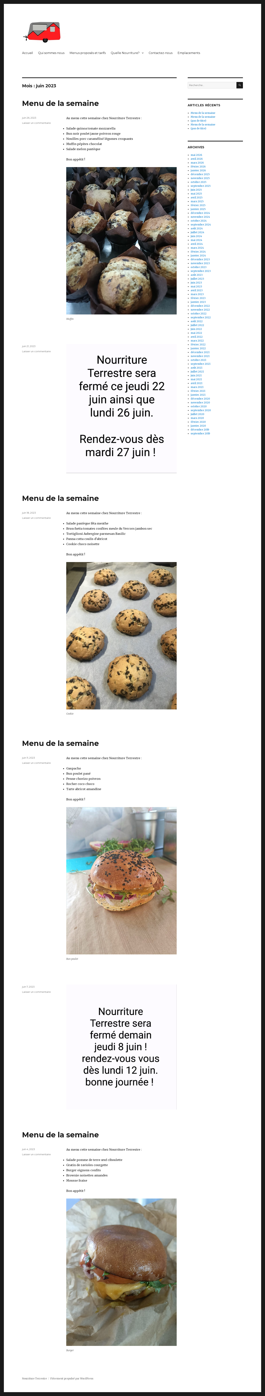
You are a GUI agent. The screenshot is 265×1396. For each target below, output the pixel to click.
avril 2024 (197, 244)
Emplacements (189, 53)
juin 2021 (196, 375)
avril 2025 (196, 197)
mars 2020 (197, 418)
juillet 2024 (197, 232)
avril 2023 (197, 290)
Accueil (27, 53)
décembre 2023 (200, 259)
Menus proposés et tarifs (88, 53)
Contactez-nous (160, 53)
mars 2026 (197, 162)
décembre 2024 (200, 213)
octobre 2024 (199, 220)
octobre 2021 (198, 360)
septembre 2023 (201, 271)
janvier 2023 (198, 302)
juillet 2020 (197, 414)
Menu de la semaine (60, 103)
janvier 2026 (198, 170)
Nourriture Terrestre (34, 1378)
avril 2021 (196, 383)
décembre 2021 (200, 352)
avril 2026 (197, 158)
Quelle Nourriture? (125, 53)
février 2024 (198, 251)
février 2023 (198, 298)
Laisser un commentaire (36, 122)
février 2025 (198, 205)
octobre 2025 (198, 182)
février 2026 (198, 166)
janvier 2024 (198, 255)
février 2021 (198, 391)
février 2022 (198, 344)
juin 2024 (196, 236)
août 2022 (197, 321)
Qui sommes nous (51, 53)
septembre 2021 (200, 363)
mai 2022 (196, 333)
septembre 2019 (200, 433)
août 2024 (197, 228)
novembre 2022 (200, 309)
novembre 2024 (200, 216)
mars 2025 (197, 201)
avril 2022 (197, 336)
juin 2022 (196, 329)
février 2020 (198, 422)
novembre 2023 (200, 263)
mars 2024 (197, 247)
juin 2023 (196, 282)
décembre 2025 (200, 174)
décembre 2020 (200, 398)
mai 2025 (196, 193)
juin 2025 (196, 189)
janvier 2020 (198, 425)
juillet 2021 (197, 371)
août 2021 (196, 367)
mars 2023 (197, 294)
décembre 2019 (200, 429)
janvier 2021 (198, 394)
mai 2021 (196, 379)
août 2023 (197, 275)
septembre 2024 (201, 224)
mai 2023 (196, 286)
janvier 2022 (198, 348)
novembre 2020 (200, 402)
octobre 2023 (198, 267)
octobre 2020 (199, 406)
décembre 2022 (200, 305)
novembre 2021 (200, 356)
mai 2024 (196, 240)
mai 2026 (196, 155)
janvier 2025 (198, 209)
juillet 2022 (197, 325)
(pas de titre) (198, 120)
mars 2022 (197, 340)
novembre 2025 (200, 178)
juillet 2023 (197, 278)
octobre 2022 (198, 313)
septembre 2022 (201, 317)
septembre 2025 (201, 186)
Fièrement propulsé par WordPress (71, 1378)
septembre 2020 (201, 410)
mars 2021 (197, 387)
